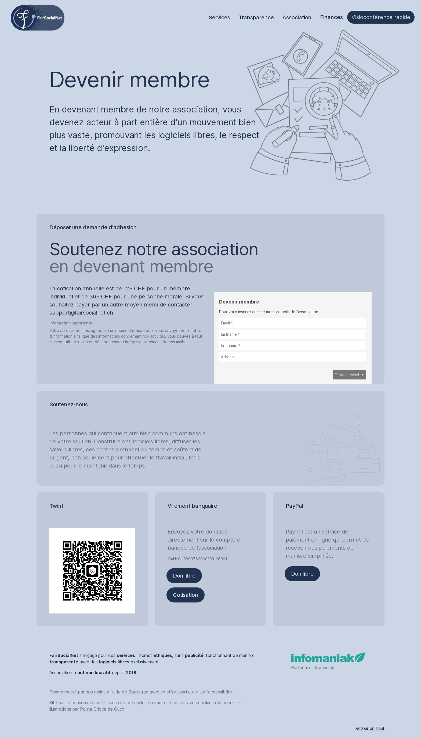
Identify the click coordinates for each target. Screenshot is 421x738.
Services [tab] (219, 17)
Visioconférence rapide (380, 17)
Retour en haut (369, 728)
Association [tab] (296, 17)
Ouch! (119, 709)
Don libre (184, 575)
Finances (331, 17)
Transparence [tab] (256, 17)
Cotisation (185, 595)
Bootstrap (138, 692)
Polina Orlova (93, 709)
